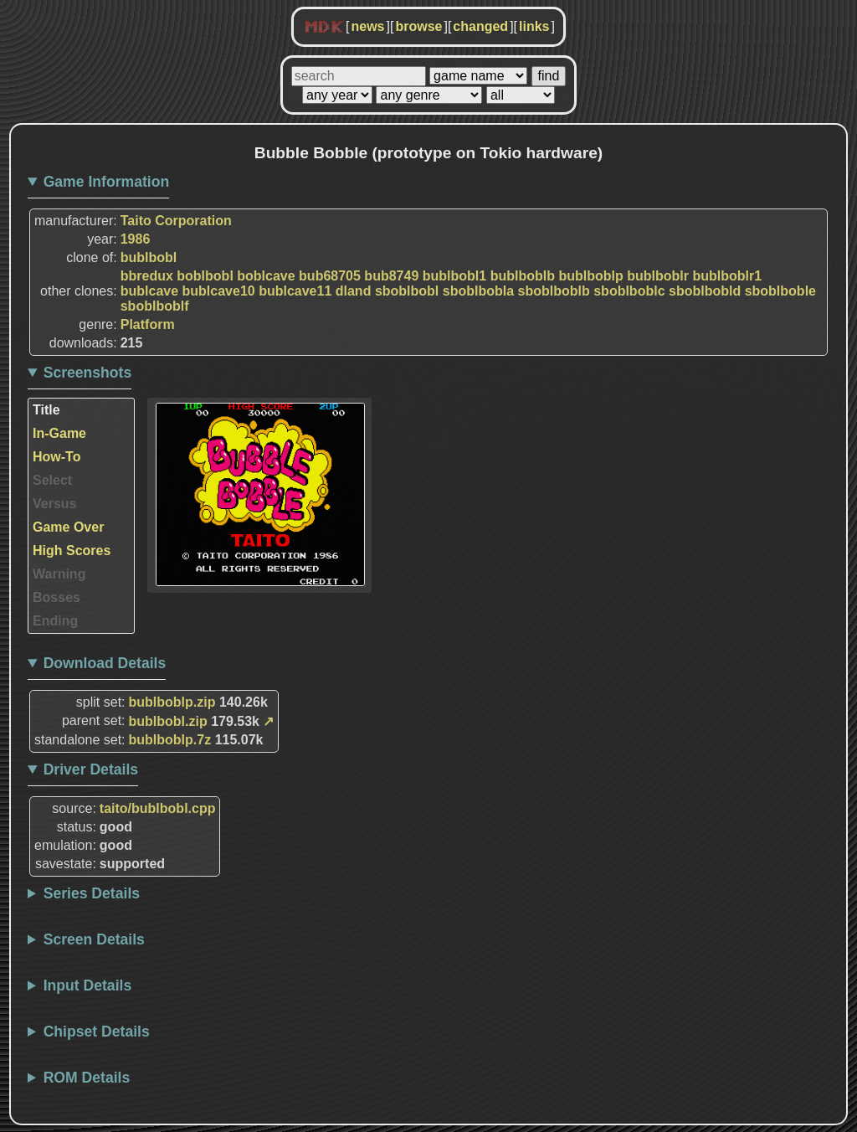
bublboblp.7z (170, 740)
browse (418, 26)
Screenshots (88, 372)
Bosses (56, 597)
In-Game (59, 433)
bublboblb (522, 276)
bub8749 (391, 276)
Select (52, 480)
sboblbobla (478, 291)
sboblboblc (629, 291)
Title (46, 410)
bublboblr (658, 276)
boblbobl (205, 276)
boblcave (266, 276)
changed (480, 26)
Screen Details (94, 939)
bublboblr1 (727, 276)
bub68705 (330, 276)
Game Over (68, 527)
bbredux (147, 276)
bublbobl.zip (168, 721)
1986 (136, 239)
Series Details (92, 893)
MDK (324, 27)
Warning (59, 574)
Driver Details (91, 769)
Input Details (88, 985)
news (367, 26)
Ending (55, 621)
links (534, 26)
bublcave (149, 291)
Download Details (105, 663)
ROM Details (87, 1077)
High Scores (71, 550)
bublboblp (590, 276)
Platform (148, 324)
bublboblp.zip (172, 702)
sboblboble (780, 291)
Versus (54, 504)
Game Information (107, 181)
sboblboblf (155, 306)
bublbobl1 (454, 276)
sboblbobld (705, 291)
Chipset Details (97, 1031)
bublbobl (149, 257)
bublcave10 (218, 291)
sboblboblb (554, 291)
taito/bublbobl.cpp (158, 808)
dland (354, 291)
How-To (56, 457)
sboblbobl (407, 291)
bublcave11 (295, 291)
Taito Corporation (176, 221)
